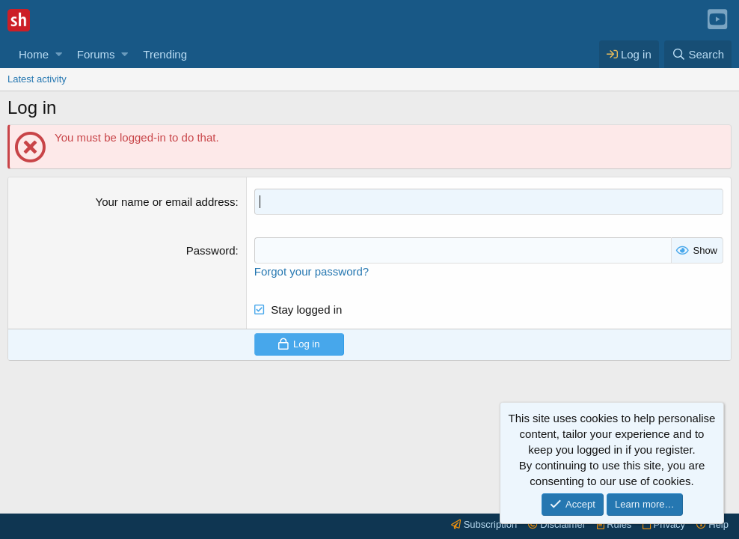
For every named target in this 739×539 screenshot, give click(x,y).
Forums (96, 54)
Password (211, 250)
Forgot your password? (311, 271)
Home (34, 54)
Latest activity (37, 79)
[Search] (698, 54)
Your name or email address (166, 201)
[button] (59, 54)
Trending (165, 54)
